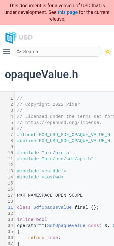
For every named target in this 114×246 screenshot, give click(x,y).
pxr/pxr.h (56, 153)
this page (68, 12)
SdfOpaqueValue (52, 207)
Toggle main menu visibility (8, 49)
